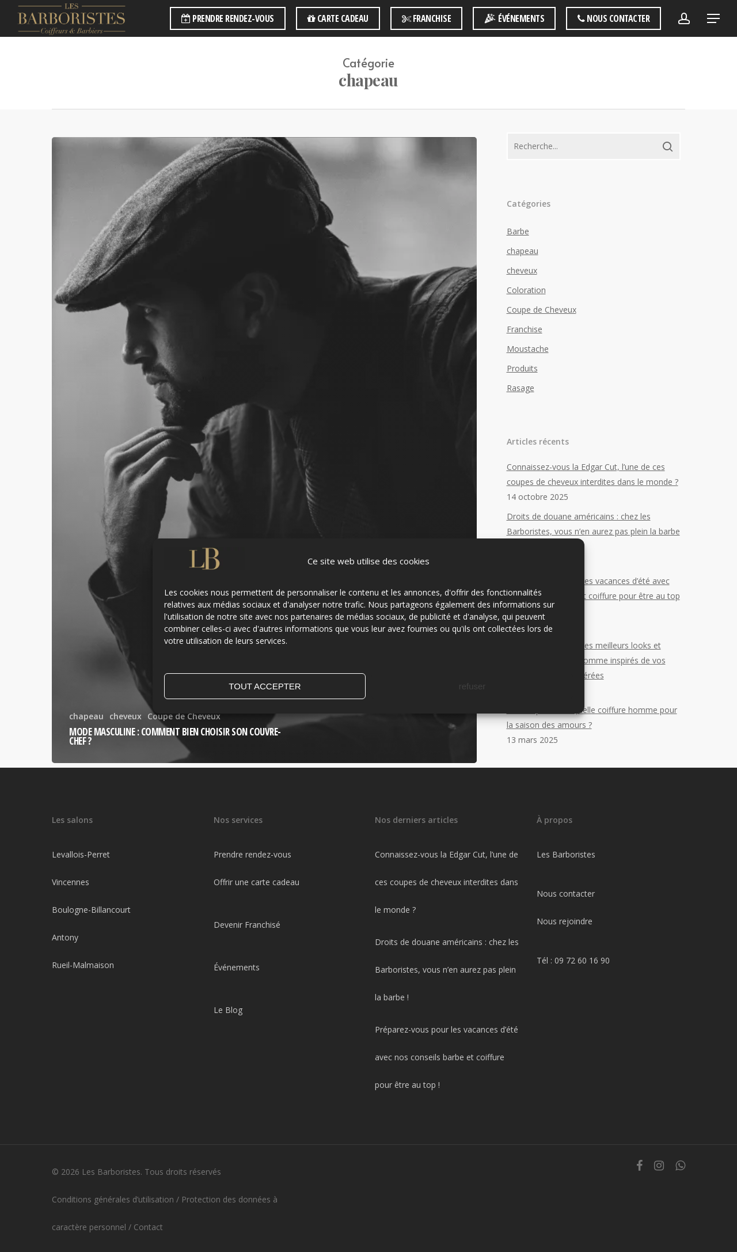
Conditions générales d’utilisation (113, 1199)
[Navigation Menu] (714, 19)
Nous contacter (566, 893)
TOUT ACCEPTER (265, 695)
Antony (65, 937)
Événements (237, 967)
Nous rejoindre (564, 921)
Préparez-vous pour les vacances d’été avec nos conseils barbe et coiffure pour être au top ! (593, 595)
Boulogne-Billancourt (91, 909)
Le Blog (228, 1009)
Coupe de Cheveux (541, 309)
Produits (522, 368)
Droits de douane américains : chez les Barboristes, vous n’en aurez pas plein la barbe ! (593, 531)
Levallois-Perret (81, 854)
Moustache (528, 348)
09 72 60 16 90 (582, 960)
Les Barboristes (566, 854)
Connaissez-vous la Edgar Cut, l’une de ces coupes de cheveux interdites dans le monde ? (592, 474)
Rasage (520, 387)
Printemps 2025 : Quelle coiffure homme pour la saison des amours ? (592, 717)
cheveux (125, 716)
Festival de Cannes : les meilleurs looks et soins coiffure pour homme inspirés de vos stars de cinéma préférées (586, 660)
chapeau (86, 716)
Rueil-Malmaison (83, 964)
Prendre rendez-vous (252, 854)
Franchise (524, 329)
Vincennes (70, 882)
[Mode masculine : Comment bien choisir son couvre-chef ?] (264, 450)
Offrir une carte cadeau (256, 882)
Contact (148, 1226)
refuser (472, 695)
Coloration (526, 289)
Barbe (518, 231)
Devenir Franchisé (247, 924)
